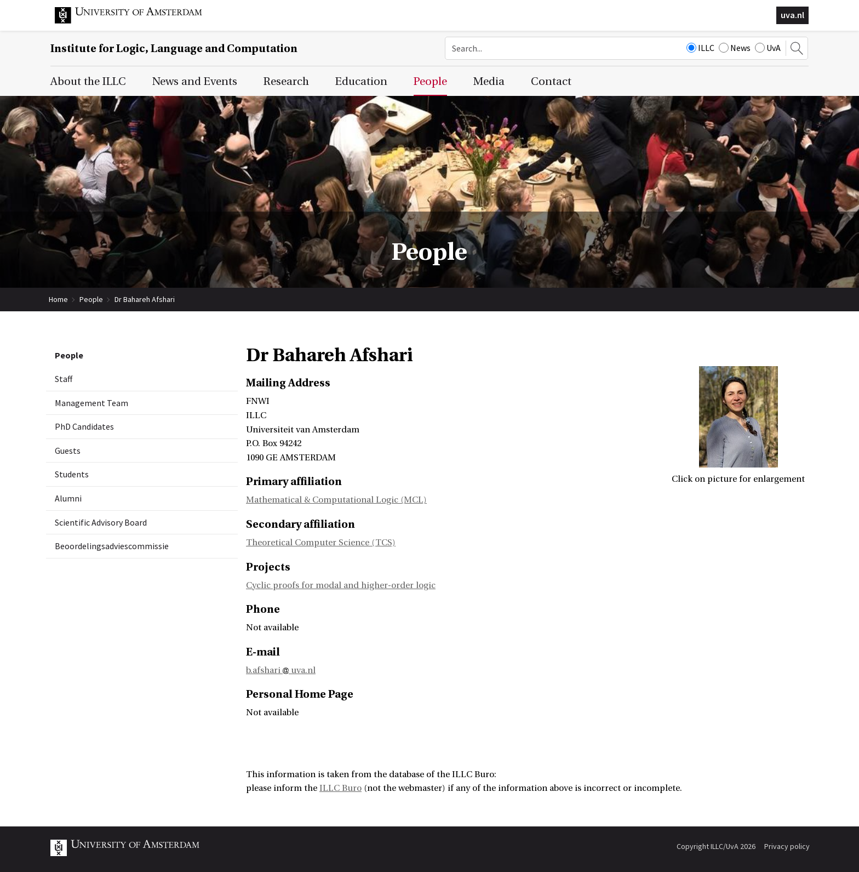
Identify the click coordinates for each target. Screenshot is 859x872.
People (91, 299)
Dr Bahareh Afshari (144, 299)
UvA (768, 47)
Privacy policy (787, 846)
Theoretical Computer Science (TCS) (321, 543)
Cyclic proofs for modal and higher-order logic (341, 585)
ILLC (700, 47)
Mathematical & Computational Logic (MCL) (336, 500)
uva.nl (792, 14)
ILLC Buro (340, 788)
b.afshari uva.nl (281, 670)
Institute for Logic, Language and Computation (173, 48)
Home (58, 299)
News (735, 47)
